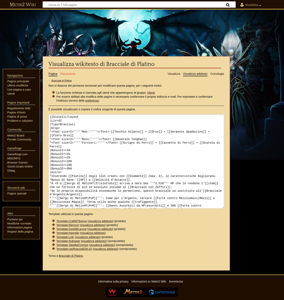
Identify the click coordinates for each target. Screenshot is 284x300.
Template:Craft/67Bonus (71, 221)
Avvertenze (176, 281)
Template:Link (65, 237)
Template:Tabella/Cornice (72, 245)
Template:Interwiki (67, 233)
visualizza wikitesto (101, 221)
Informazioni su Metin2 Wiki (148, 281)
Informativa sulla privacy (113, 281)
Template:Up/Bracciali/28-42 (74, 248)
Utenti (151, 92)
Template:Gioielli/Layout (71, 229)
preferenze (92, 100)
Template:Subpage (68, 241)
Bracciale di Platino (61, 80)
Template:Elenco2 (67, 225)
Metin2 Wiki (23, 4)
